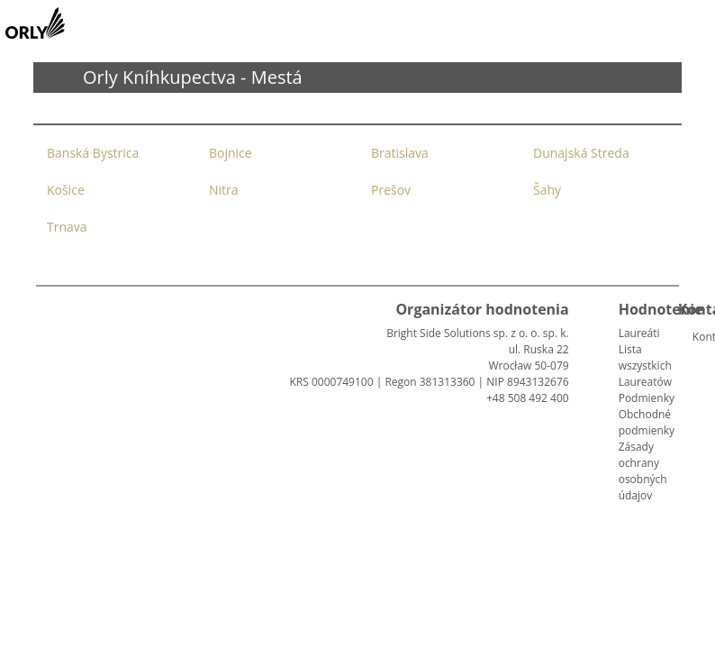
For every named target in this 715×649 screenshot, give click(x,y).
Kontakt (699, 336)
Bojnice (230, 152)
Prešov (391, 189)
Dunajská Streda (581, 152)
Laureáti (639, 333)
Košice (66, 189)
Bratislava (400, 152)
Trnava (67, 226)
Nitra (224, 189)
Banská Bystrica (93, 152)
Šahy (547, 189)
